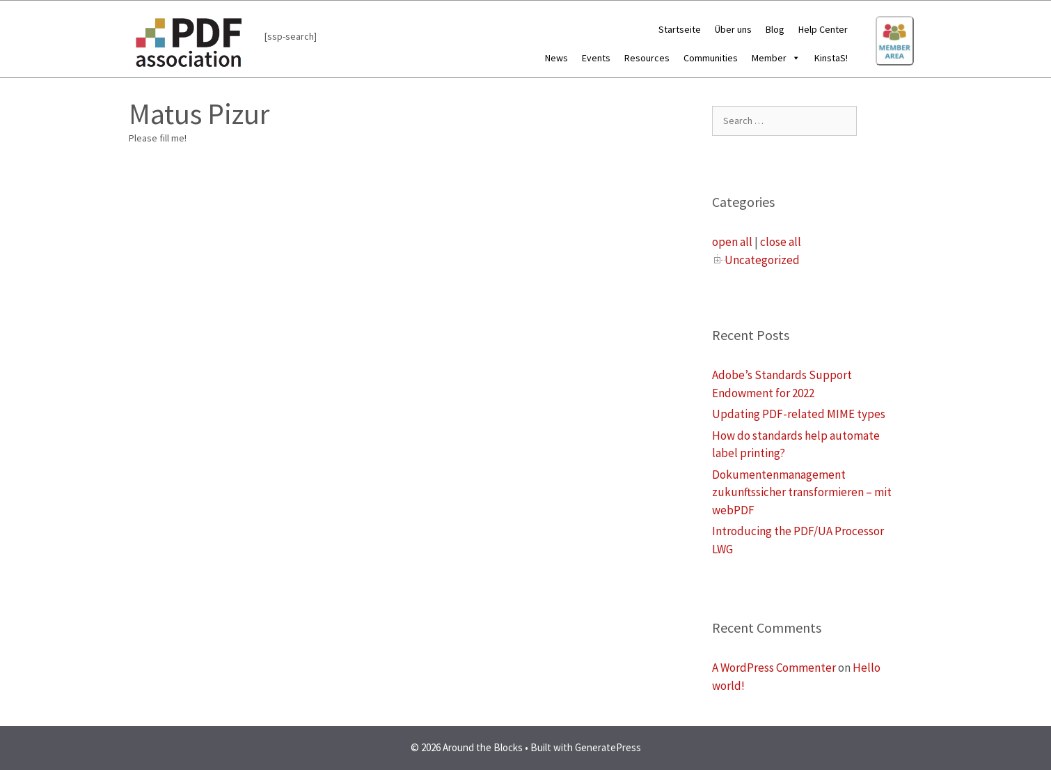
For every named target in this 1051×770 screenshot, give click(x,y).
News (556, 58)
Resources (647, 58)
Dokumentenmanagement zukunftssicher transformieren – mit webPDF (802, 492)
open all (732, 241)
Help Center (823, 29)
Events (596, 58)
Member (776, 58)
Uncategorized (762, 260)
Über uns (733, 29)
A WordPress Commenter (774, 667)
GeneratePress (608, 747)
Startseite (679, 29)
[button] (793, 58)
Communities (710, 58)
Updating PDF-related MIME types (798, 414)
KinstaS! (831, 58)
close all (780, 241)
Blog (775, 29)
